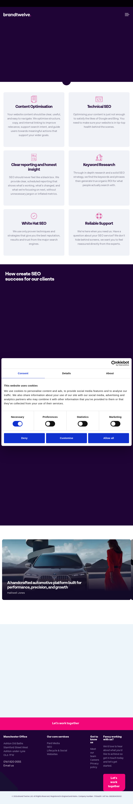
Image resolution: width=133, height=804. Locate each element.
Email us (8, 765)
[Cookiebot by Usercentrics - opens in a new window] (114, 363)
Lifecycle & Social (57, 750)
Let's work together (114, 782)
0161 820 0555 (12, 761)
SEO (49, 746)
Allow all (108, 438)
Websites (52, 754)
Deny (24, 438)
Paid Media (53, 743)
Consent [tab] (23, 373)
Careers (94, 759)
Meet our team (93, 753)
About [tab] (110, 373)
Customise (66, 438)
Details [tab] (66, 373)
